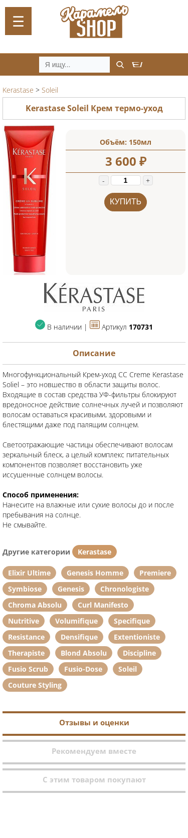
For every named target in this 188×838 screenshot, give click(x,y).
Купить (125, 201)
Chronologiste (124, 589)
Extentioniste (137, 637)
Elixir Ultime (29, 573)
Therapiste (26, 653)
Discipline (139, 653)
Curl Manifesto (103, 605)
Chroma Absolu (35, 605)
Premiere (155, 573)
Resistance (26, 637)
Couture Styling (35, 685)
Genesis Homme (95, 573)
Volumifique (76, 621)
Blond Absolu (84, 653)
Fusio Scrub (28, 669)
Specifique (132, 621)
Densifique (79, 637)
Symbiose (25, 589)
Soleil (127, 669)
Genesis (71, 589)
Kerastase (94, 551)
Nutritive (23, 621)
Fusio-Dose (83, 669)
